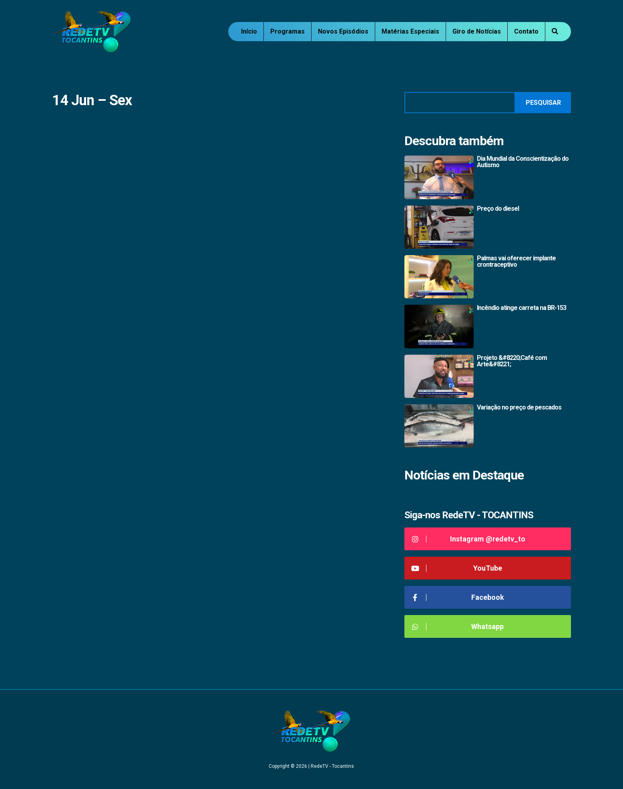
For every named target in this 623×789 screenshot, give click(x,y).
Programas (287, 31)
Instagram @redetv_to (467, 539)
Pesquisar (543, 102)
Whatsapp (457, 626)
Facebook (457, 597)
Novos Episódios (343, 31)
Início (249, 31)
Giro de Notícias (476, 31)
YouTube (456, 568)
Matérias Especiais (410, 31)
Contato (526, 31)
